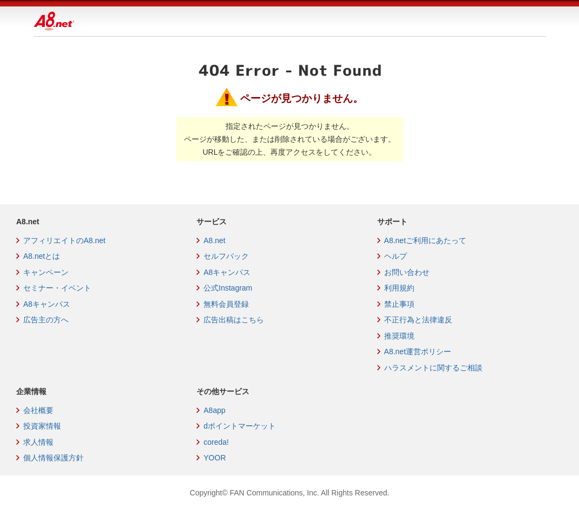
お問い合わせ (407, 272)
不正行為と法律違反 (418, 319)
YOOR (214, 457)
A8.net (214, 240)
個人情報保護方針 (53, 457)
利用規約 (399, 288)
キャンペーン (46, 272)
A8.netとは (41, 256)
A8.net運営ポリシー (417, 351)
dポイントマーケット (239, 426)
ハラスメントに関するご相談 (433, 367)
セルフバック (226, 256)
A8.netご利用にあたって (425, 240)
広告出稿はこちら (233, 319)
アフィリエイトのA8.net (64, 240)
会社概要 (38, 410)
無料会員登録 (226, 304)
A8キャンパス (46, 304)
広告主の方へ (46, 319)
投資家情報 (42, 426)
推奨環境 (399, 336)
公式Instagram (227, 288)
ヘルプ (395, 256)
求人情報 (38, 442)
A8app (214, 410)
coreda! (216, 442)
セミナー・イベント (57, 288)
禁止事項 (399, 304)
